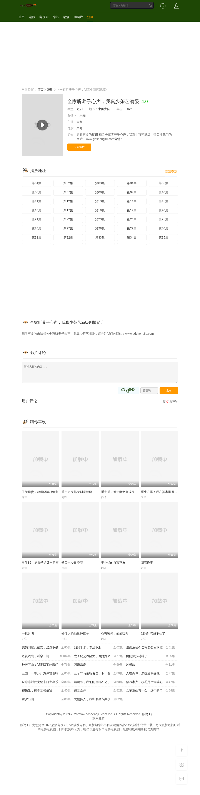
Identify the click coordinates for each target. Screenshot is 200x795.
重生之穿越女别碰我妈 (77, 492)
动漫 (66, 17)
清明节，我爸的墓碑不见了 (98, 682)
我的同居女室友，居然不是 (46, 647)
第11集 (36, 201)
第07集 (68, 192)
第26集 (36, 228)
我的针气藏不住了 (153, 633)
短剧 (90, 17)
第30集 (163, 228)
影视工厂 (148, 714)
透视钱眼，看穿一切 (46, 656)
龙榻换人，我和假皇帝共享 (98, 699)
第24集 (132, 219)
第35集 (163, 237)
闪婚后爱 (98, 665)
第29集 (132, 228)
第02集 (68, 183)
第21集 (36, 219)
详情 (119, 139)
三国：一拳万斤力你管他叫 (46, 673)
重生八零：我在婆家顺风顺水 (160, 492)
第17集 (68, 210)
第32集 (68, 237)
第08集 (100, 192)
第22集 (68, 219)
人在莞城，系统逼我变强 (150, 673)
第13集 (100, 201)
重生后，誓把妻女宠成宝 (118, 492)
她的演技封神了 (150, 656)
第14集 (132, 201)
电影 (32, 17)
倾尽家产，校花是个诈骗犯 (150, 682)
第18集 (100, 210)
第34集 (132, 237)
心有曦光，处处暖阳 (114, 633)
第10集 (163, 192)
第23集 (100, 219)
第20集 (163, 210)
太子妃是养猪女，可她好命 (98, 656)
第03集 (100, 183)
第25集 (163, 219)
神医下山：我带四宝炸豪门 (46, 665)
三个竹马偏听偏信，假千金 (98, 673)
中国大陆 (104, 109)
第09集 (132, 192)
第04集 (132, 183)
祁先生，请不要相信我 (46, 690)
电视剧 (43, 17)
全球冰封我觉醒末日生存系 (46, 682)
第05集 (163, 183)
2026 (129, 109)
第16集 (36, 210)
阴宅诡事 (147, 562)
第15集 (163, 201)
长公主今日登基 (72, 562)
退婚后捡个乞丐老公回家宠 (150, 647)
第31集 (36, 237)
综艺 (56, 17)
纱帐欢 (150, 665)
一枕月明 (28, 633)
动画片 (78, 17)
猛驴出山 (46, 699)
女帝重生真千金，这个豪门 (150, 690)
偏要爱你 (98, 690)
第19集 (132, 210)
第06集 (36, 192)
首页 (21, 17)
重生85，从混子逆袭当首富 (40, 562)
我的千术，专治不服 (98, 647)
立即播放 (79, 147)
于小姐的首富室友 (113, 562)
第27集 (68, 228)
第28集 (100, 228)
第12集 (68, 201)
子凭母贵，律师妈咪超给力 (40, 492)
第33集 (100, 237)
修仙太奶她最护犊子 (75, 633)
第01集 (36, 183)
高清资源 (171, 171)
